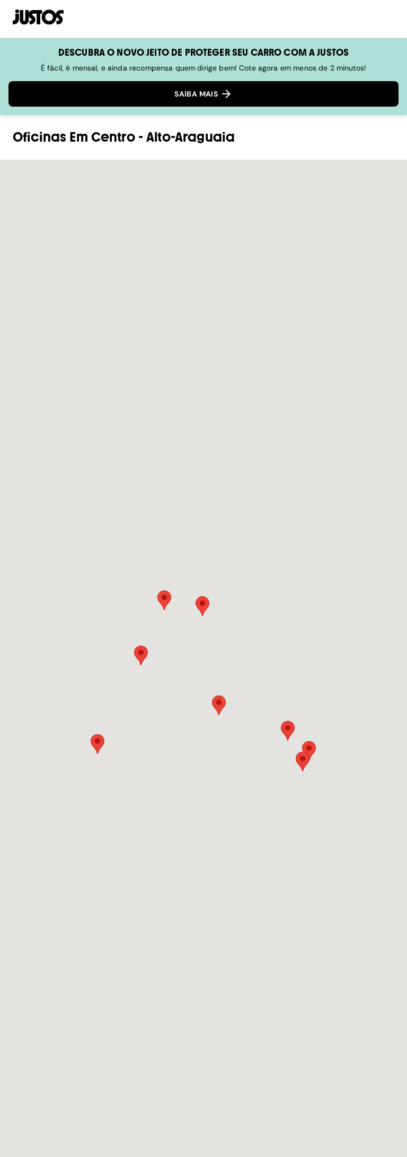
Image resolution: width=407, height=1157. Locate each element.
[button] (141, 655)
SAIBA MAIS (203, 94)
